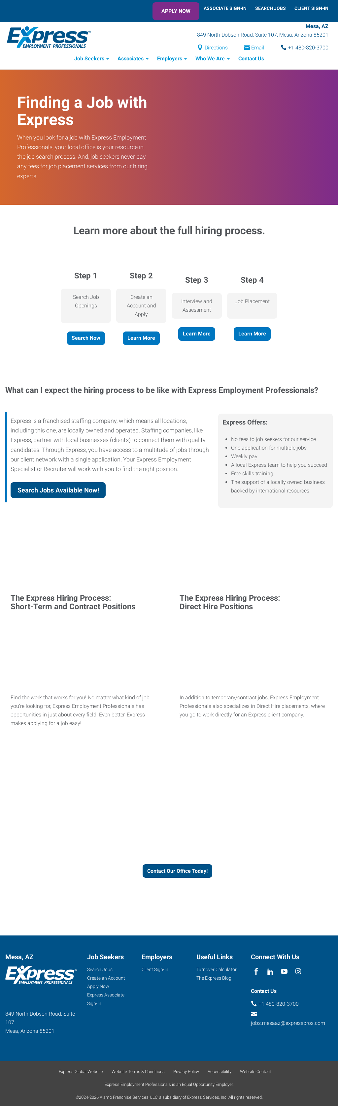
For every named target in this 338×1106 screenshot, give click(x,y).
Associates (131, 59)
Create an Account (106, 978)
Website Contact (255, 1072)
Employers (169, 59)
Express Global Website (81, 1072)
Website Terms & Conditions (138, 1072)
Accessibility (219, 1072)
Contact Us (251, 59)
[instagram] (298, 972)
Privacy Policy (186, 1072)
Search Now (86, 339)
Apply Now (175, 11)
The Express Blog (213, 978)
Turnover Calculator (216, 970)
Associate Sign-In (225, 8)
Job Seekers (89, 59)
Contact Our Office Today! (177, 872)
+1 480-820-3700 (308, 48)
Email (257, 48)
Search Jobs (270, 8)
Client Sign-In (311, 8)
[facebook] (256, 972)
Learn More (141, 339)
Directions (216, 48)
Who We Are (210, 59)
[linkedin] (270, 972)
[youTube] (284, 972)
